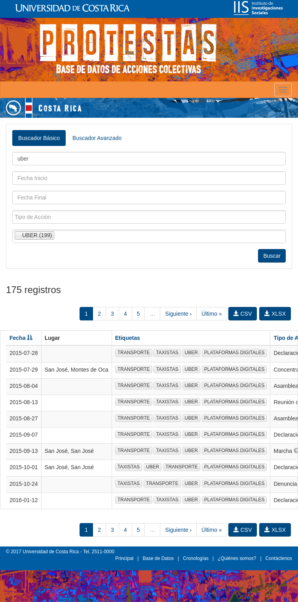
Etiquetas (127, 338)
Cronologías (196, 558)
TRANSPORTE (134, 352)
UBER (191, 352)
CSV (242, 314)
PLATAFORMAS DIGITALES (234, 352)
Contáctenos (279, 558)
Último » (211, 314)
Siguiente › (178, 314)
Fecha (20, 338)
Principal (124, 558)
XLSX (275, 314)
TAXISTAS (167, 352)
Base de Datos (158, 558)
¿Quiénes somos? (237, 558)
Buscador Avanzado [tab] (96, 138)
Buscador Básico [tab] (39, 138)
